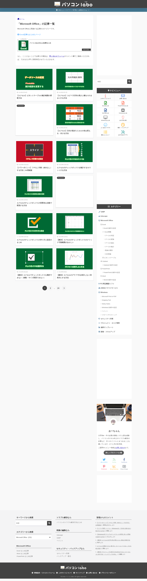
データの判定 (109, 236)
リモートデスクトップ (109, 316)
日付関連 (108, 254)
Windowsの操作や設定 (109, 308)
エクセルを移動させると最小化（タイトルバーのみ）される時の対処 (113, 549)
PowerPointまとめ (123, 104)
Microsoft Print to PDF (109, 297)
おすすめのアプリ (123, 133)
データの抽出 (109, 243)
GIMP (103, 212)
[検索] (129, 81)
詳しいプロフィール (114, 454)
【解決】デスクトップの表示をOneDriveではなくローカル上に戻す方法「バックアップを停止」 (113, 555)
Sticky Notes (106, 305)
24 (58, 288)
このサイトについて (105, 96)
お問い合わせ (123, 96)
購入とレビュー (105, 133)
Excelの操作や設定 (110, 229)
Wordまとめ (105, 111)
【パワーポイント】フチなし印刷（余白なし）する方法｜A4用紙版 (113, 526)
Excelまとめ (105, 104)
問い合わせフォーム (56, 56)
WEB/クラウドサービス (110, 289)
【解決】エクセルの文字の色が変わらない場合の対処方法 (113, 543)
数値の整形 (109, 251)
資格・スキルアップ (108, 333)
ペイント (105, 312)
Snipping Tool (106, 301)
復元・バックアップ (123, 125)
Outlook (105, 262)
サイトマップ (80, 575)
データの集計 (109, 247)
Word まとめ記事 (23, 556)
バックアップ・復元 (64, 559)
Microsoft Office (107, 221)
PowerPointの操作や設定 (112, 273)
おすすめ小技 (123, 118)
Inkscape (104, 216)
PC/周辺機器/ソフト (107, 284)
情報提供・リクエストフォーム (44, 575)
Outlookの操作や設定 (111, 265)
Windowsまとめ (105, 118)
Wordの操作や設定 (110, 280)
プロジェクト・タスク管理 (111, 324)
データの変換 (109, 240)
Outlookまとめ (123, 111)
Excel (104, 225)
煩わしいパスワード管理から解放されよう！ (73, 10)
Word (104, 276)
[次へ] (64, 288)
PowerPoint (106, 269)
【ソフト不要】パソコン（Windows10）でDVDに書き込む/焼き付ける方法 (113, 532)
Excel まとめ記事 (23, 553)
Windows (104, 293)
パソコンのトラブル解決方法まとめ (69, 524)
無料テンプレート (107, 329)
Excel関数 (108, 232)
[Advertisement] (34, 120)
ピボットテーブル (110, 258)
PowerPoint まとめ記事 (25, 558)
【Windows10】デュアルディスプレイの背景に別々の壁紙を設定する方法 (113, 538)
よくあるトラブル (105, 125)
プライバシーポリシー (108, 575)
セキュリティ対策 (107, 320)
